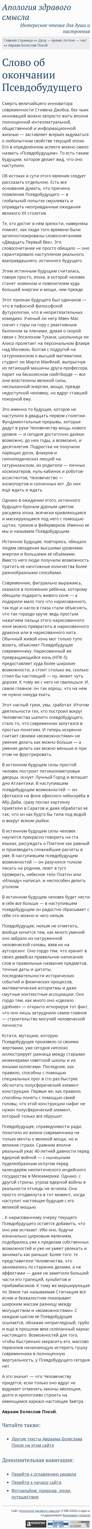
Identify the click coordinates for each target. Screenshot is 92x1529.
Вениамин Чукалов (76, 1515)
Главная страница (18, 40)
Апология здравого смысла (36, 11)
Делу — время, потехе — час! (62, 40)
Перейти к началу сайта (36, 1482)
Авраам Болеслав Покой (28, 45)
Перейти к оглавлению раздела (44, 1474)
